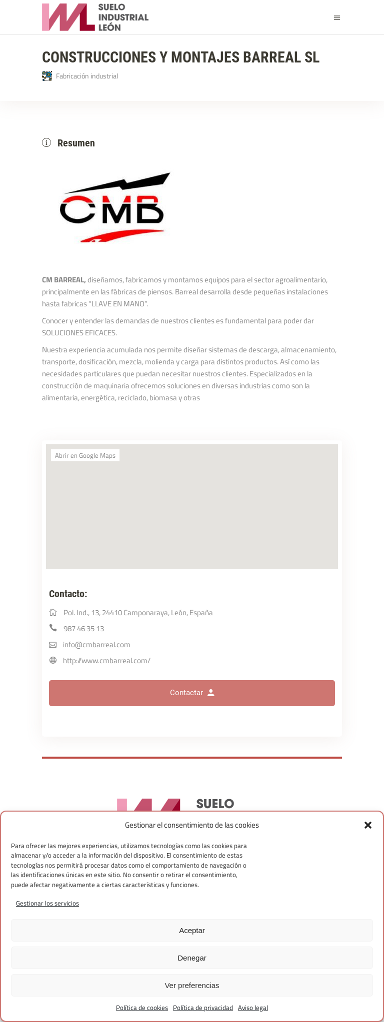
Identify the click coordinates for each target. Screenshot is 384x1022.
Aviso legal (253, 1008)
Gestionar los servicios (47, 903)
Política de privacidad (203, 1008)
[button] (368, 825)
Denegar (192, 958)
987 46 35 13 (84, 628)
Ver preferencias (191, 985)
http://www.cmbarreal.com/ (106, 660)
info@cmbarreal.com (96, 644)
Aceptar (192, 930)
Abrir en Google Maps (85, 455)
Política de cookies (142, 1008)
